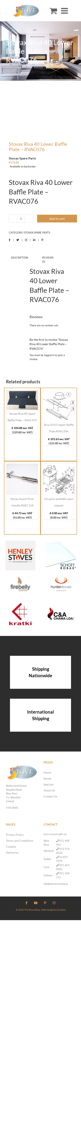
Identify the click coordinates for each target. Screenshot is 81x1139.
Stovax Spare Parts (37, 232)
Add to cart (57, 218)
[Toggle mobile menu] (65, 11)
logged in (49, 355)
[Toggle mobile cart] (53, 11)
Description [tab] (19, 257)
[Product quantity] (21, 219)
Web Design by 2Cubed (53, 909)
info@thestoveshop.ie (55, 883)
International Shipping (40, 715)
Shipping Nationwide (40, 672)
